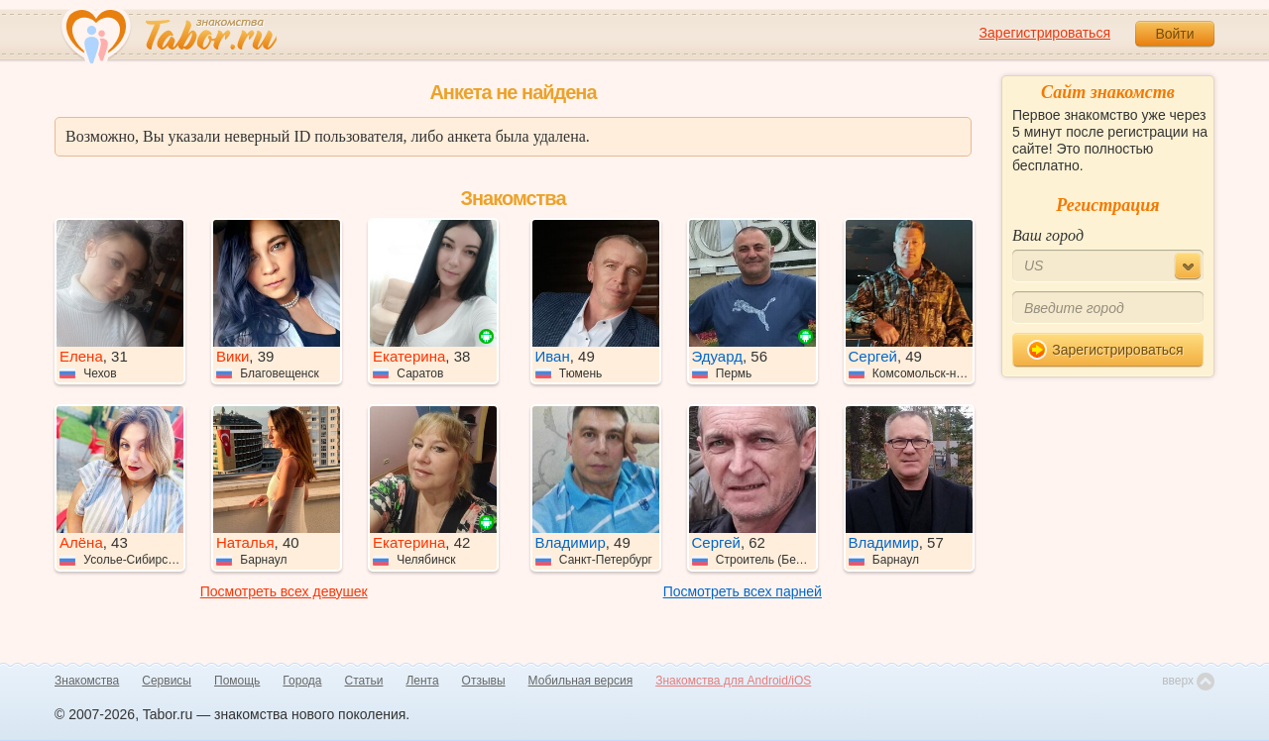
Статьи (364, 681)
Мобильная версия (581, 681)
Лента (421, 681)
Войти (1174, 34)
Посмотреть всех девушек (284, 591)
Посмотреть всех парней (742, 591)
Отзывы (484, 681)
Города (302, 681)
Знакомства (87, 681)
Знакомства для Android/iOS (733, 681)
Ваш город (1048, 235)
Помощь (237, 681)
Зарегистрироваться (1045, 33)
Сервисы (166, 681)
